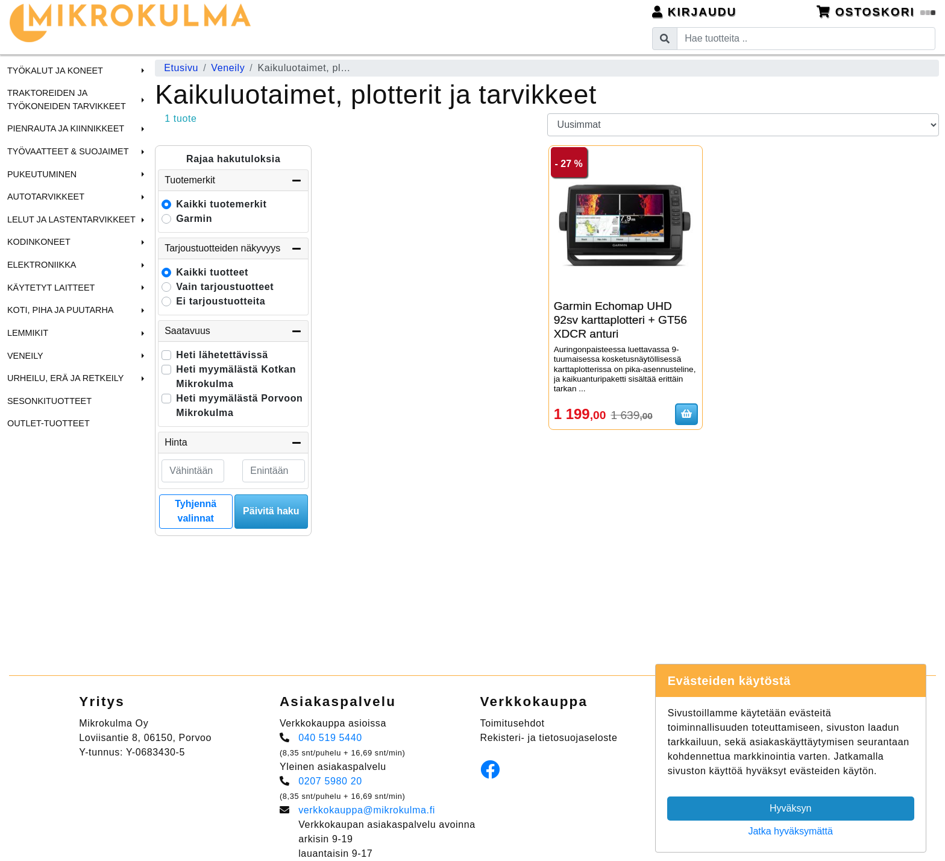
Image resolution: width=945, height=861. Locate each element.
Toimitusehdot (512, 723)
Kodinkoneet (39, 242)
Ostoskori (876, 11)
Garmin (194, 218)
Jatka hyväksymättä (790, 831)
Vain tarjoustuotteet (225, 287)
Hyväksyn (790, 808)
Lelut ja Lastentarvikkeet (71, 219)
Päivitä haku (271, 511)
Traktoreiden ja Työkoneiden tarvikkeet (66, 99)
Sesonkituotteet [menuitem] (49, 401)
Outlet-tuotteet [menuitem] (48, 423)
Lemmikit (27, 333)
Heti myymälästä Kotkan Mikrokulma (236, 376)
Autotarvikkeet (45, 196)
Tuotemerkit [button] (233, 180)
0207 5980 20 (330, 781)
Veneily (25, 356)
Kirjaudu (694, 11)
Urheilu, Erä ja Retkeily (65, 378)
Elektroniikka (41, 265)
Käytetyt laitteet (51, 287)
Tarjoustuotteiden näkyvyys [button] (233, 248)
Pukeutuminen (42, 174)
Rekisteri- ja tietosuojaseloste (549, 738)
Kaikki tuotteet (212, 272)
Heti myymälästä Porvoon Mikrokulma (239, 405)
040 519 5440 (330, 738)
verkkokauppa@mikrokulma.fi (366, 810)
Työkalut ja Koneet (55, 70)
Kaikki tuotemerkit (221, 204)
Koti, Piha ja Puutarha (60, 310)
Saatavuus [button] (233, 331)
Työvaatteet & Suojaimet (68, 151)
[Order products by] (743, 124)
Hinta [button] (233, 442)
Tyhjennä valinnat (195, 511)
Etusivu (181, 68)
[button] (141, 70)
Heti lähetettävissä (222, 355)
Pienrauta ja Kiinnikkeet (65, 128)
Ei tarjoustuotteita (220, 301)
